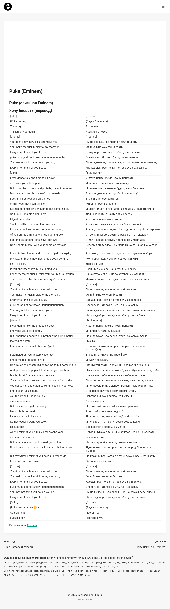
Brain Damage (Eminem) (43, 544)
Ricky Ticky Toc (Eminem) (127, 544)
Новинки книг (85, 599)
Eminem (32, 525)
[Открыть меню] (163, 6)
